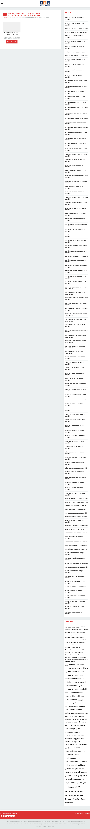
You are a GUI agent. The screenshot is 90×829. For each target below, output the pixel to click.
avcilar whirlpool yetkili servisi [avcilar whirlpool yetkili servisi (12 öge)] (73, 635)
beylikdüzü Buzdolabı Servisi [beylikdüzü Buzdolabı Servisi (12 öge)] (78, 657)
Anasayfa (5, 17)
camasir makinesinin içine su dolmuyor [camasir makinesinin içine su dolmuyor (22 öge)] (75, 709)
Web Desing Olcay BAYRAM (82, 813)
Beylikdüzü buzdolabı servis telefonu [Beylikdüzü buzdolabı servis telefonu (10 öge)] (73, 659)
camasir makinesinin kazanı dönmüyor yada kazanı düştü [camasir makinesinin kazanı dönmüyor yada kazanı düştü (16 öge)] (76, 722)
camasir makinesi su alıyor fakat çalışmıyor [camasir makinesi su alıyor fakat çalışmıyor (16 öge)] (74, 741)
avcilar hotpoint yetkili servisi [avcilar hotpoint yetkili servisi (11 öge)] (78, 632)
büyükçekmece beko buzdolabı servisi (12, 33)
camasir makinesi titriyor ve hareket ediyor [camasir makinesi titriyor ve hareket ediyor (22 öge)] (76, 761)
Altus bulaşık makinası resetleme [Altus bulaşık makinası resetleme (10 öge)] (72, 627)
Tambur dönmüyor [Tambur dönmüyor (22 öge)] (73, 799)
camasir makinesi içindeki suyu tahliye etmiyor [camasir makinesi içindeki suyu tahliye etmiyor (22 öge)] (74, 696)
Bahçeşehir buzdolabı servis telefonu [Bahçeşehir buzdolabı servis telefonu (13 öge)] (76, 650)
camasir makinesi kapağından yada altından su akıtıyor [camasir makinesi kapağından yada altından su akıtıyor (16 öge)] (74, 703)
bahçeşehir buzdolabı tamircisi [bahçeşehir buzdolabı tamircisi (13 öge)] (74, 652)
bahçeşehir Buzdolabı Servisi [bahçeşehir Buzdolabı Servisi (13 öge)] (73, 647)
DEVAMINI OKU (11, 41)
